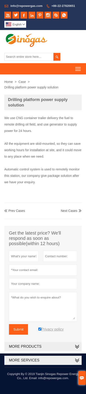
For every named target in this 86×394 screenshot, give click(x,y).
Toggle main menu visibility (78, 67)
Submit (19, 329)
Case (22, 82)
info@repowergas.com (26, 6)
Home (8, 82)
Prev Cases (14, 211)
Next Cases (69, 211)
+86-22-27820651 (63, 6)
